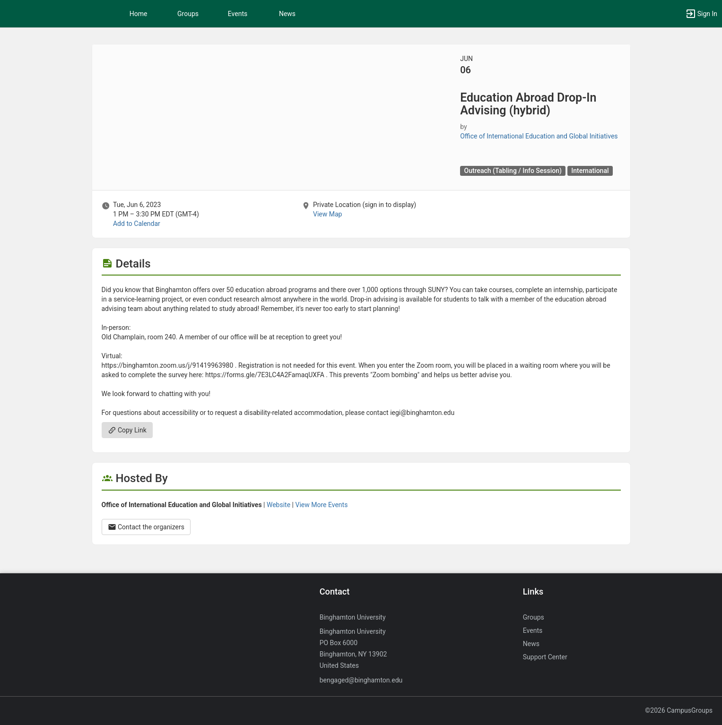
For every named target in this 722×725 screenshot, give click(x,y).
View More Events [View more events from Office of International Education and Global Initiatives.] (321, 505)
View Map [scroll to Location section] (327, 214)
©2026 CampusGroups (679, 710)
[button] (701, 13)
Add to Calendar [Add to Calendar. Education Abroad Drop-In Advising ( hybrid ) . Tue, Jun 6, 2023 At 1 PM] (136, 223)
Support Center (545, 657)
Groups (188, 13)
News (287, 13)
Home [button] (139, 13)
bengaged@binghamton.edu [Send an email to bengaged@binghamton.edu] (361, 680)
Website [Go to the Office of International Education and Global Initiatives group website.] (278, 505)
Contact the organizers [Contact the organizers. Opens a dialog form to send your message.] (146, 527)
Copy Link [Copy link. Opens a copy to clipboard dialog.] (127, 430)
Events (237, 13)
